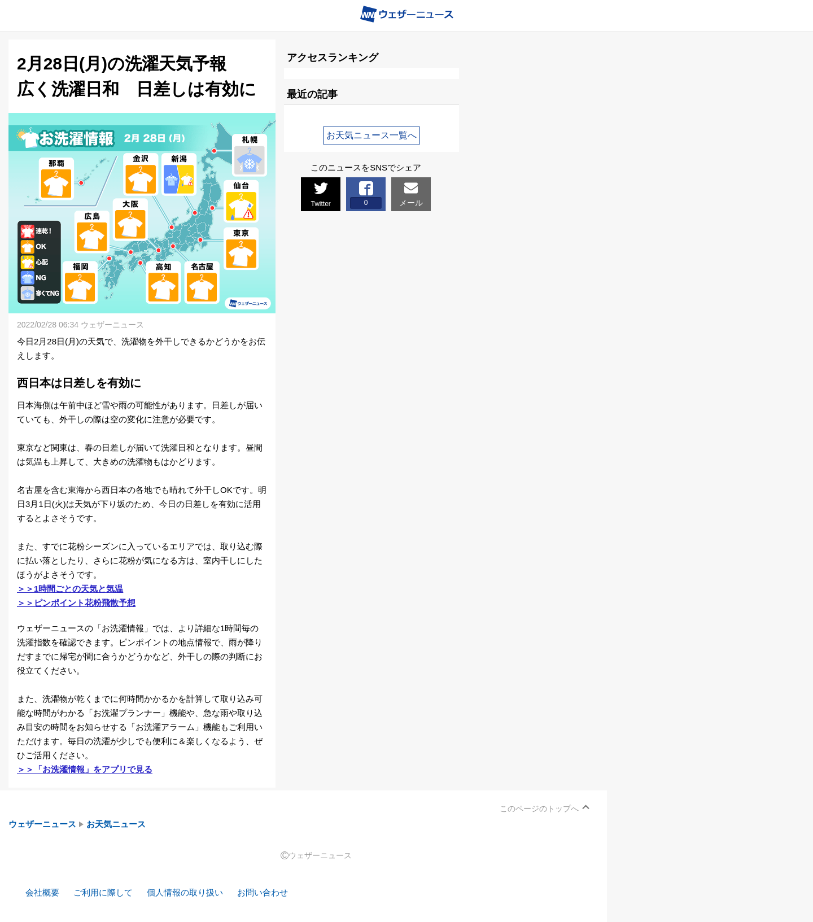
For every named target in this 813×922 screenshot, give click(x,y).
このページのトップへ (539, 808)
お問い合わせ (262, 892)
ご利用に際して (103, 892)
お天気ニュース (116, 824)
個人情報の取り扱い (185, 892)
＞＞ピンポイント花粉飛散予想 (76, 603)
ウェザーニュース (42, 824)
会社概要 (42, 892)
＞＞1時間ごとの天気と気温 (70, 588)
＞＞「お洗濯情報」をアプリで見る (84, 769)
